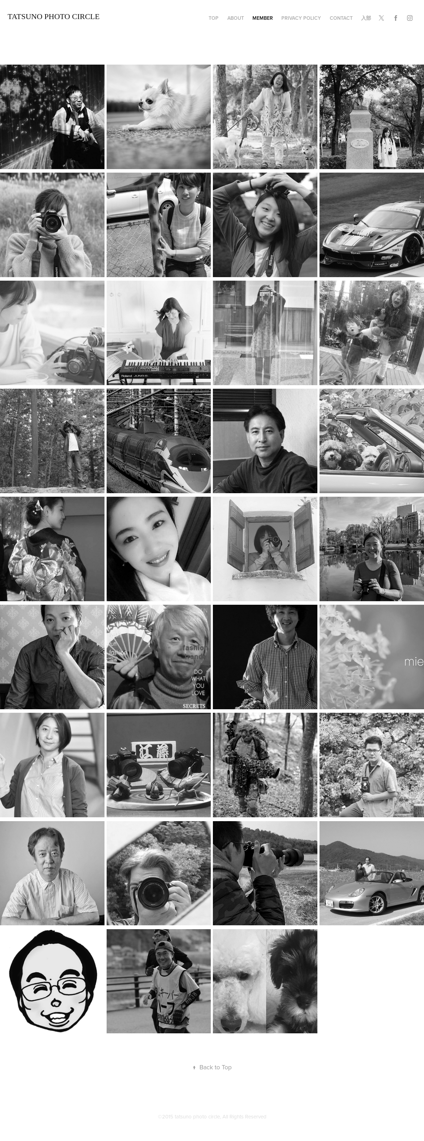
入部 (366, 18)
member (262, 18)
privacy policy (301, 18)
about (235, 18)
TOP (214, 18)
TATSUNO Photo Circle (54, 16)
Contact (341, 18)
